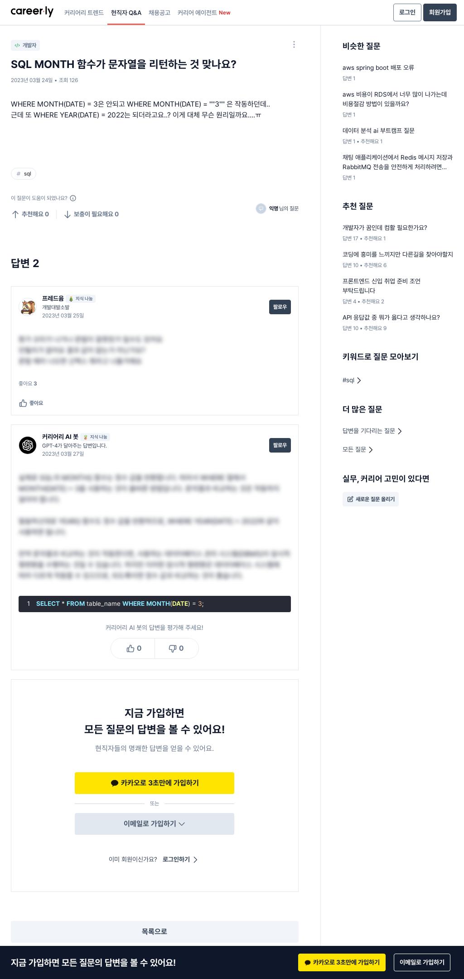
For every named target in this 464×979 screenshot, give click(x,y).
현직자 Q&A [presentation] (126, 12)
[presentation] (32, 13)
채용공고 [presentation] (159, 12)
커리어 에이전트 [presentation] (204, 12)
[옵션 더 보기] (294, 44)
